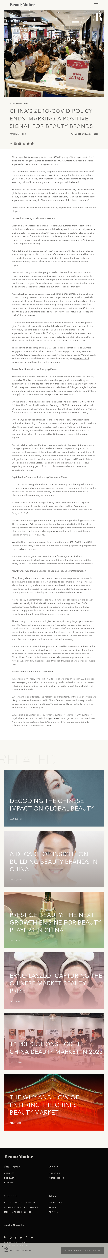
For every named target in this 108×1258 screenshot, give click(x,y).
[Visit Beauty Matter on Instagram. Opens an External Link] (11, 1237)
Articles (9, 1173)
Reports (9, 1183)
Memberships (56, 1178)
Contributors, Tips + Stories (21, 1207)
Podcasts (10, 1178)
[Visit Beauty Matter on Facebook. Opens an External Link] (16, 1237)
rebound (74, 240)
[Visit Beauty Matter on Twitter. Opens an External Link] (22, 1237)
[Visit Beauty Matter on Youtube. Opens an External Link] (33, 1237)
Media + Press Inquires (17, 1212)
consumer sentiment (65, 293)
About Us (54, 1173)
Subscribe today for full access (82, 1250)
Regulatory (16, 103)
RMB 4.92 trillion (78, 542)
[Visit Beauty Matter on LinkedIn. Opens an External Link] (6, 1237)
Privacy (53, 1212)
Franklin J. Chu (18, 134)
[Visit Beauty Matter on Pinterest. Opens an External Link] (27, 1237)
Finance (27, 103)
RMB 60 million (86, 401)
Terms (52, 1207)
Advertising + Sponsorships (21, 1202)
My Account (56, 1202)
